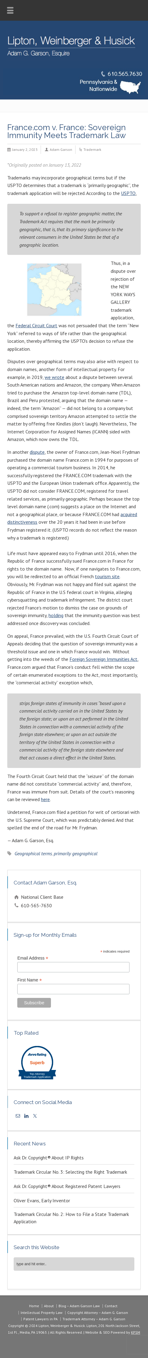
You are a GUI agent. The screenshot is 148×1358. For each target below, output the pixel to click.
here (45, 799)
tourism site (107, 576)
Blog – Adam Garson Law (79, 1306)
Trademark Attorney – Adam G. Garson (93, 1319)
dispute (37, 452)
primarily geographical (75, 853)
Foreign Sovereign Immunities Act (103, 659)
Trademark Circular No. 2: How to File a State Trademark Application (71, 1217)
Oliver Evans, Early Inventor (42, 1200)
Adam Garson (61, 149)
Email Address (32, 958)
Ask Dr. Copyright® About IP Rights (49, 1158)
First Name (29, 980)
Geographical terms (33, 853)
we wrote (54, 377)
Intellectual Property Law (41, 1312)
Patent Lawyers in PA (40, 1319)
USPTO (128, 193)
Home (34, 1306)
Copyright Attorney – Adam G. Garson (97, 1312)
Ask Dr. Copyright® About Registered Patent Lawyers (67, 1186)
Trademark (92, 149)
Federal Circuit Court (36, 325)
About (49, 1306)
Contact (111, 1306)
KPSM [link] (135, 1332)
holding (56, 615)
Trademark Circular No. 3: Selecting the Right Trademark (70, 1172)
